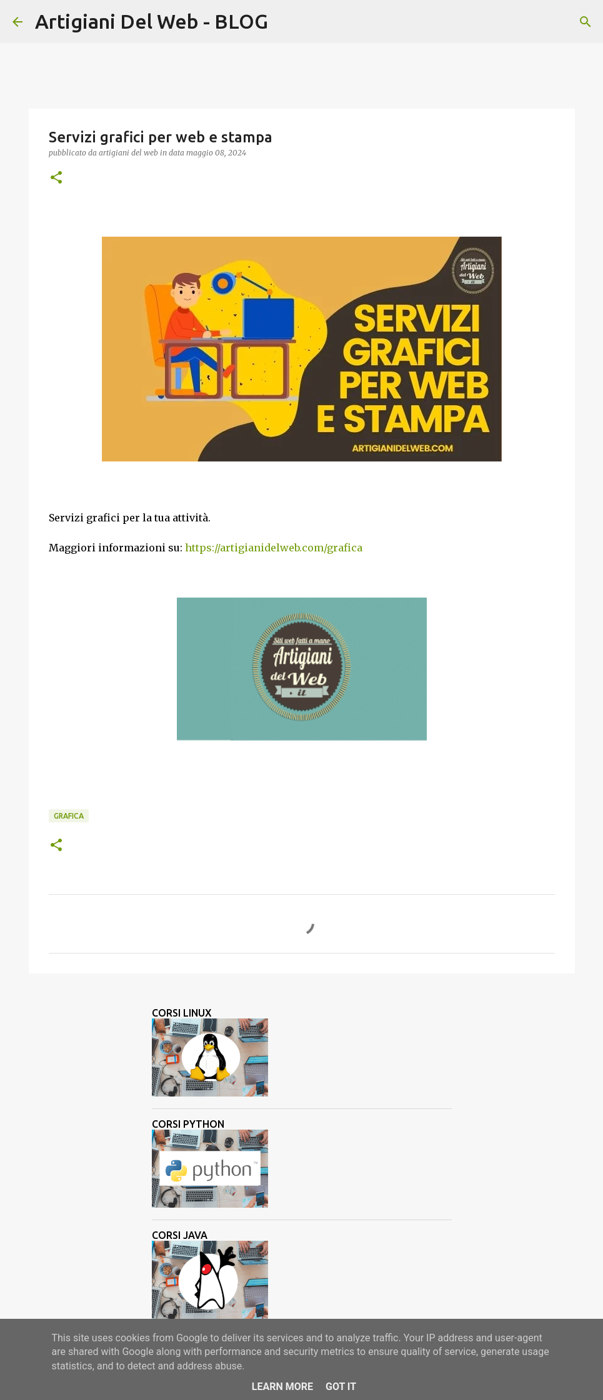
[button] (56, 178)
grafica (69, 816)
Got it (341, 1387)
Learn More (282, 1387)
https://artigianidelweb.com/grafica (273, 547)
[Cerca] (285, 22)
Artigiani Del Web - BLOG (151, 21)
